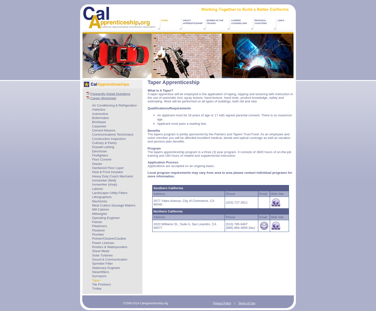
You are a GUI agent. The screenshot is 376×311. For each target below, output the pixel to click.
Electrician (99, 151)
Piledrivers (99, 226)
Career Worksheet (103, 98)
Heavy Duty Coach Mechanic (112, 176)
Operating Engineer (106, 218)
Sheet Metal (100, 251)
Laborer (97, 189)
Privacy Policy (222, 303)
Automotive (100, 114)
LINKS (281, 20)
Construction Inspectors (109, 139)
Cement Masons (103, 130)
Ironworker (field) (104, 180)
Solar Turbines (102, 255)
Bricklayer (99, 122)
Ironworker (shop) (104, 184)
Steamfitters (100, 272)
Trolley (97, 288)
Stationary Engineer (106, 268)
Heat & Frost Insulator (107, 172)
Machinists (99, 201)
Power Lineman (103, 243)
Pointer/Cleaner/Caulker (109, 238)
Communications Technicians (112, 134)
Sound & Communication (109, 259)
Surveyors (99, 276)
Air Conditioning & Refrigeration (114, 105)
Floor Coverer (102, 159)
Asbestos (98, 109)
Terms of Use (246, 303)
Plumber (98, 234)
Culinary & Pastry (104, 143)
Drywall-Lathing (103, 147)
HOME (164, 20)
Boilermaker (100, 118)
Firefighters (100, 155)
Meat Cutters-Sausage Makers (113, 205)
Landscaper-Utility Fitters (109, 193)
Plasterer (98, 230)
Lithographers (102, 197)
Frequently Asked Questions (110, 94)
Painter (97, 222)
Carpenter (99, 126)
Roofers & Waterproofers (109, 247)
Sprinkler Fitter (102, 263)
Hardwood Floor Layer (108, 168)
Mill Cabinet (100, 209)
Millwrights (99, 214)
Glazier (97, 164)
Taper (96, 280)
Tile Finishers (101, 284)
